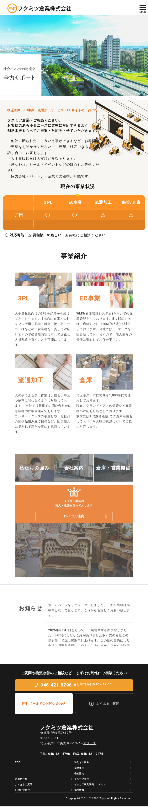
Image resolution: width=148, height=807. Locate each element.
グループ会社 (81, 779)
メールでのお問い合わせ (47, 704)
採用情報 (79, 790)
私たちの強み (81, 763)
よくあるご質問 (107, 704)
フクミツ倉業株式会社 (94, 798)
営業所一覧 (21, 779)
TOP (17, 763)
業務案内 (79, 768)
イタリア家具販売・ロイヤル (90, 785)
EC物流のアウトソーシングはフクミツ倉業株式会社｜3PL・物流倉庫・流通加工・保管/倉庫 (39, 8)
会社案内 (79, 774)
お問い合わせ (22, 790)
